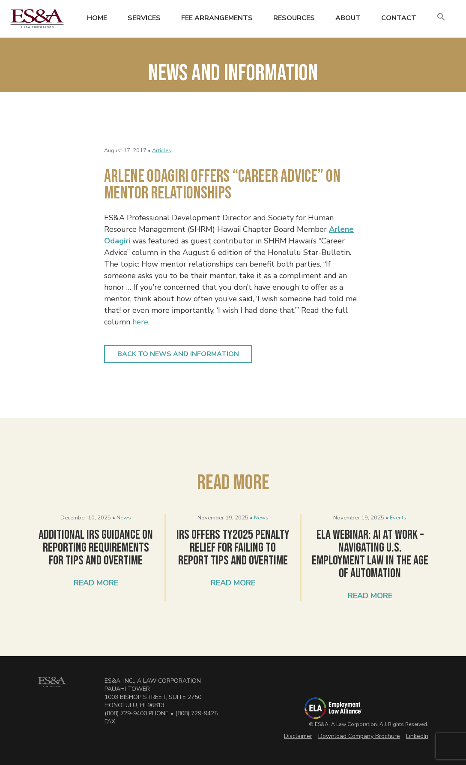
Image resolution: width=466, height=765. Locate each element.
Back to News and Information (178, 354)
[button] (441, 17)
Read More (96, 583)
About (348, 18)
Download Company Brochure (359, 736)
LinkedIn (417, 736)
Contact (398, 18)
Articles (161, 150)
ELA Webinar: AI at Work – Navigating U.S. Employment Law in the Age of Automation (370, 554)
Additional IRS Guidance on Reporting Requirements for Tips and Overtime (96, 547)
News (123, 518)
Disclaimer (298, 736)
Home (97, 18)
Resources (294, 18)
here (140, 322)
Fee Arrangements (217, 18)
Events (398, 518)
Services (144, 18)
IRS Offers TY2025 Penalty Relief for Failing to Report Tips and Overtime (233, 547)
